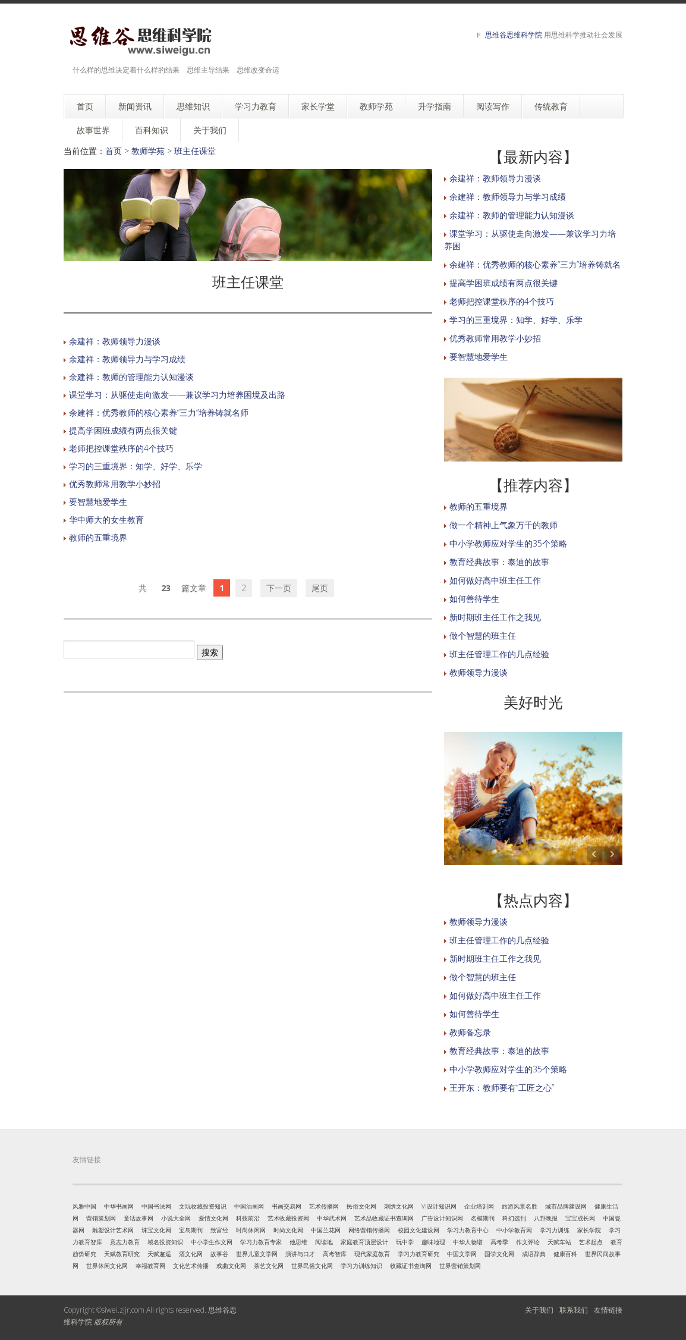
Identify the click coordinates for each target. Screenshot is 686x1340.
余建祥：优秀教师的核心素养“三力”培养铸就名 (535, 264)
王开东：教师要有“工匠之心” (501, 1087)
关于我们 (539, 1310)
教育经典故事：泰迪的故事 (499, 561)
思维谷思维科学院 (513, 35)
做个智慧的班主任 (482, 635)
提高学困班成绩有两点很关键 (123, 430)
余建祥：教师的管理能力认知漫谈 (131, 376)
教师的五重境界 (98, 537)
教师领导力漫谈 (478, 672)
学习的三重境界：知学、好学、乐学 (135, 466)
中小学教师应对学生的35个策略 (508, 543)
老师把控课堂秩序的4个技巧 (121, 448)
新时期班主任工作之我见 (495, 617)
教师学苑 (148, 150)
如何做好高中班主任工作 (495, 580)
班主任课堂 (195, 150)
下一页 (278, 588)
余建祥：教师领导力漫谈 (115, 341)
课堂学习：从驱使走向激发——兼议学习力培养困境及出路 (177, 394)
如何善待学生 (474, 598)
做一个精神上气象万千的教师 (503, 525)
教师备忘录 (470, 1032)
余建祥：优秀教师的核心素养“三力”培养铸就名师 (158, 412)
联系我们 (573, 1310)
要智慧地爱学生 (98, 501)
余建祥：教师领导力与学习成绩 (127, 359)
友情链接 (608, 1310)
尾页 (319, 588)
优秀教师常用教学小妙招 (115, 483)
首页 (113, 150)
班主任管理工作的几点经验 (499, 654)
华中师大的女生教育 (106, 519)
